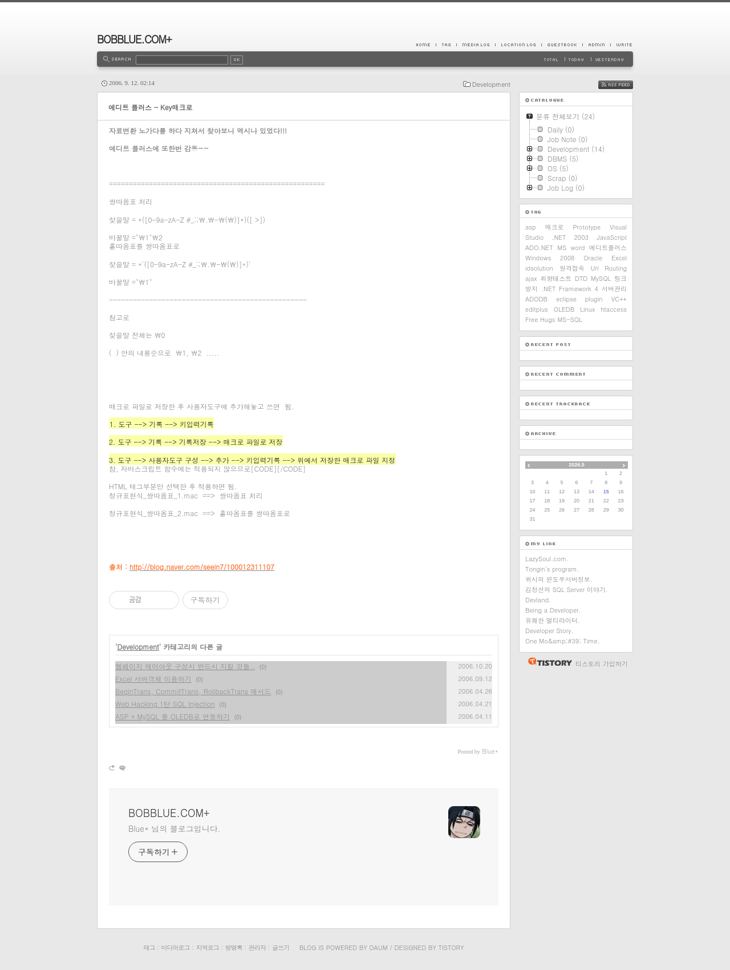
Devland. (538, 599)
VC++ (619, 299)
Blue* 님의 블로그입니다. (174, 828)
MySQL (601, 278)
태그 (149, 947)
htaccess (614, 309)
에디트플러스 (608, 247)
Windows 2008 (550, 257)
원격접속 (572, 268)
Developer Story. (549, 630)
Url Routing (609, 268)
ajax (531, 278)
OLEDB (564, 309)
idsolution (539, 268)
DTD (581, 278)
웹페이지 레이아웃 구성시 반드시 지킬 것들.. (185, 666)
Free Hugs (540, 319)
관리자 (257, 947)
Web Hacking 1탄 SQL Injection (165, 704)
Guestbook (561, 44)
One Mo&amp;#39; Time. (562, 641)
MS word (571, 247)
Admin (596, 44)
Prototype (587, 227)
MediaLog (475, 44)
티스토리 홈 (547, 662)
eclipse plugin (579, 299)
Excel (619, 257)
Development (491, 84)
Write (621, 44)
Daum (379, 947)
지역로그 (207, 947)
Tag (446, 44)
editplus (536, 309)
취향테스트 (555, 278)
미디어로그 (175, 947)
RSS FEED (624, 85)
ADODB (536, 299)
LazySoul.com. (547, 558)
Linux (587, 309)
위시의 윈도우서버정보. (559, 579)
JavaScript (612, 237)
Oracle (592, 257)
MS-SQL (569, 319)
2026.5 (577, 465)
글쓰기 (280, 947)
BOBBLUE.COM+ (134, 39)
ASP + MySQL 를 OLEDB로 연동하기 (172, 716)
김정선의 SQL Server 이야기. (566, 589)
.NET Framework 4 (569, 288)
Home (426, 44)
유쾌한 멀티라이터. (552, 620)
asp (530, 227)
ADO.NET (539, 247)
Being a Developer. (553, 610)
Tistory (451, 947)
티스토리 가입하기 (601, 663)
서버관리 (614, 288)
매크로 (554, 227)
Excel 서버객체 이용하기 (153, 678)
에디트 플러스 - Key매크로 (150, 107)
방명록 (233, 947)
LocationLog (518, 44)
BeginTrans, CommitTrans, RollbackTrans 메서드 (193, 691)
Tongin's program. (552, 569)
